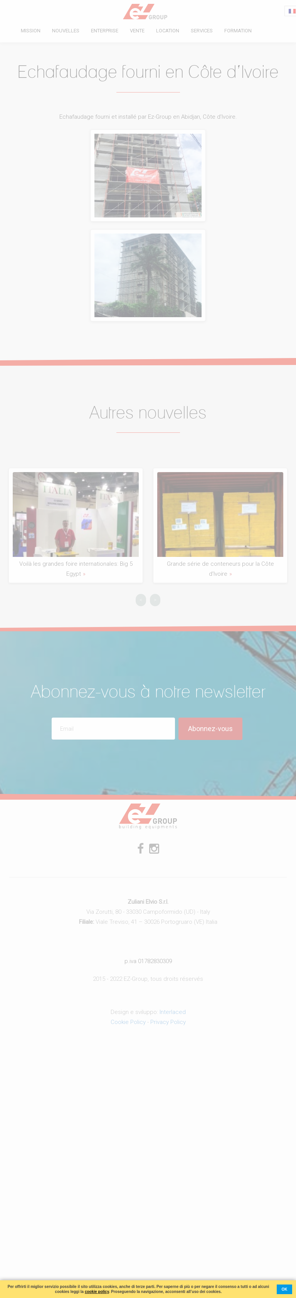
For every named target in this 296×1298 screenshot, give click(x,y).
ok (285, 1289)
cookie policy (97, 1292)
